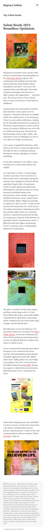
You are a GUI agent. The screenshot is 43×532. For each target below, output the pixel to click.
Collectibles (31, 490)
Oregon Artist (17, 503)
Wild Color (6, 511)
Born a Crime (33, 488)
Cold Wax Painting (21, 490)
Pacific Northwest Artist (29, 517)
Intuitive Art (17, 499)
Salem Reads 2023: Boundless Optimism (19, 27)
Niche (18, 515)
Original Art (26, 503)
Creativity (23, 494)
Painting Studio (19, 505)
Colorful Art (24, 492)
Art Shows (23, 486)
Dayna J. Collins (33, 496)
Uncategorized (33, 509)
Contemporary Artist (12, 494)
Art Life (17, 486)
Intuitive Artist (26, 499)
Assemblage (24, 488)
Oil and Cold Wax (14, 501)
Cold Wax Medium (9, 490)
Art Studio (30, 486)
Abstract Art (23, 484)
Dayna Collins (30, 494)
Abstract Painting (8, 486)
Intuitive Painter (11, 515)
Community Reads (24, 513)
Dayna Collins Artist (21, 496)
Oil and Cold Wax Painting (28, 501)
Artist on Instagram (13, 488)
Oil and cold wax (26, 515)
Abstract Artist (32, 484)
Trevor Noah (24, 509)
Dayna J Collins (12, 5)
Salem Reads (15, 509)
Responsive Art (8, 519)
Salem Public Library (15, 507)
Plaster (27, 505)
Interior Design (8, 499)
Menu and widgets (37, 7)
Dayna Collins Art (8, 496)
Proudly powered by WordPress (13, 529)
